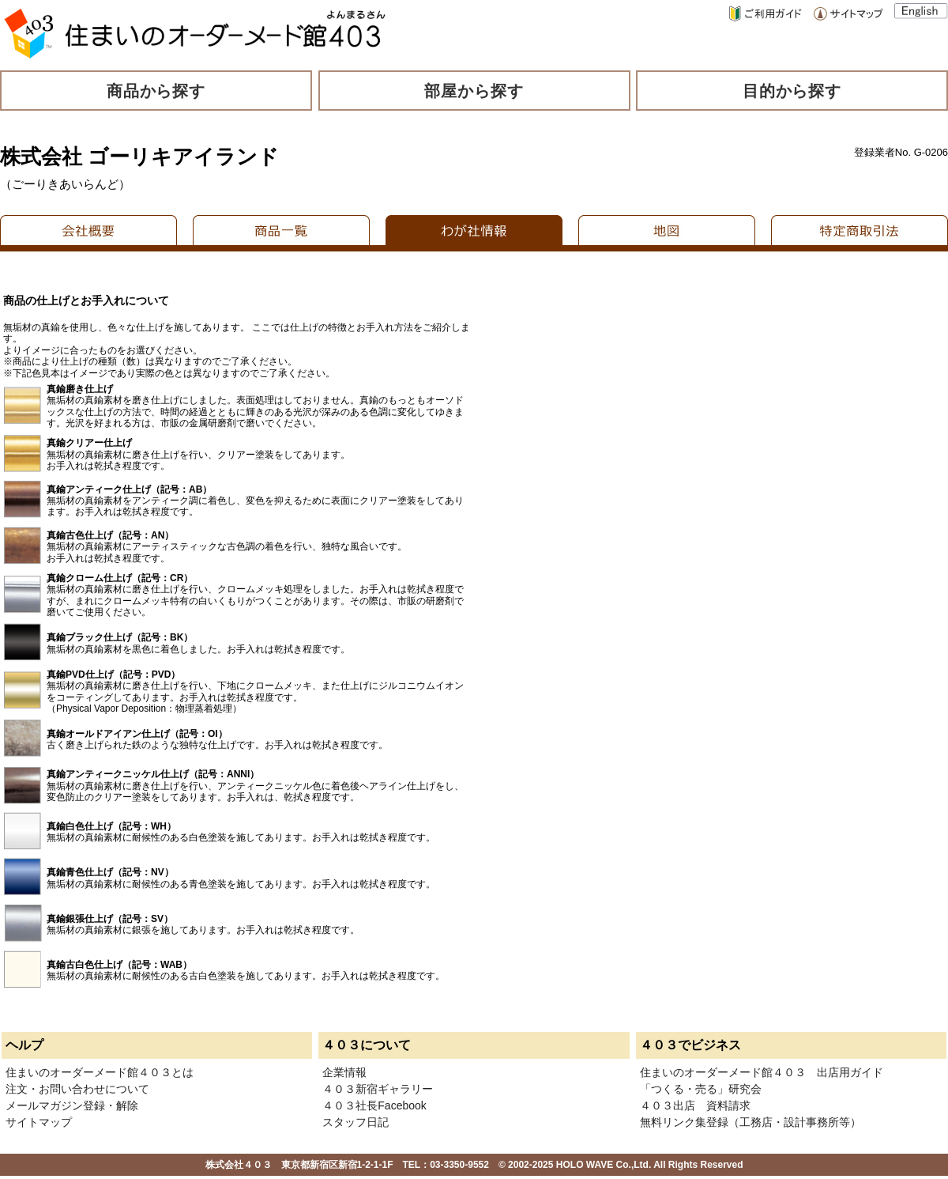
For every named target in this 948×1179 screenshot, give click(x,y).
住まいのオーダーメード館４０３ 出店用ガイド (761, 1072)
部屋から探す (474, 91)
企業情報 (344, 1072)
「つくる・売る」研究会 (701, 1089)
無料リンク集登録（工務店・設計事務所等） (750, 1122)
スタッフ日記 (355, 1122)
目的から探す (792, 91)
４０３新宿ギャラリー (377, 1089)
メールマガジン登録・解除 (72, 1105)
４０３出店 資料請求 (695, 1105)
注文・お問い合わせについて (77, 1089)
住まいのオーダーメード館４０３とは (100, 1072)
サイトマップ (39, 1122)
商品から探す (156, 91)
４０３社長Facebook (374, 1105)
